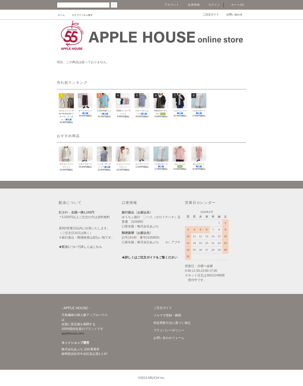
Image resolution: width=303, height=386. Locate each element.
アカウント (169, 4)
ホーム (61, 15)
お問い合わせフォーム (168, 337)
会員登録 (191, 4)
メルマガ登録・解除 (167, 315)
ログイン (212, 4)
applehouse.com (72, 333)
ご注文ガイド (208, 14)
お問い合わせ (232, 14)
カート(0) (235, 4)
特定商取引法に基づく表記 (172, 322)
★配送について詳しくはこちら (80, 246)
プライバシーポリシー (168, 330)
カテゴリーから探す (80, 15)
